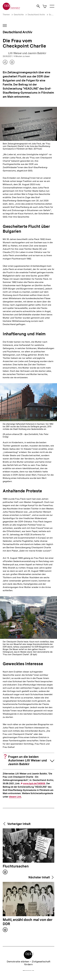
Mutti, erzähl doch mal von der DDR (27, 922)
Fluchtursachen (16, 866)
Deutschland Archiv (36, 15)
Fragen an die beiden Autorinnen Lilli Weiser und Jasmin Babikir (27, 760)
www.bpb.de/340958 (34, 783)
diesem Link (15, 796)
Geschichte (19, 15)
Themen (6, 15)
